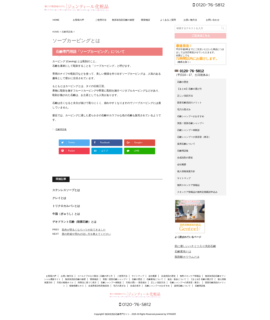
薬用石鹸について (186, 144)
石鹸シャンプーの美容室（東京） (194, 137)
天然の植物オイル (65, 282)
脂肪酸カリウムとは (187, 256)
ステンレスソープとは (66, 190)
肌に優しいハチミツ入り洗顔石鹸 (195, 246)
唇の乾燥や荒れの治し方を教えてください (86, 233)
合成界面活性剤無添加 (98, 286)
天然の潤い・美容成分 (136, 282)
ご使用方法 (100, 20)
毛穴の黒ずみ (184, 109)
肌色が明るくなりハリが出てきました (84, 229)
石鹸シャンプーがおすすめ (190, 116)
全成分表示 (135, 286)
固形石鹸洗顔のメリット (189, 102)
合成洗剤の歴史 (185, 157)
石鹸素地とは (183, 251)
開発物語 (145, 20)
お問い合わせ (212, 20)
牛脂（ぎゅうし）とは (66, 213)
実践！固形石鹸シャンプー (190, 123)
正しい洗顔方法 (185, 95)
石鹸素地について (155, 279)
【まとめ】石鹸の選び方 (189, 89)
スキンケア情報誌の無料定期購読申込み (197, 192)
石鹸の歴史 (182, 82)
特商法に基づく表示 (87, 282)
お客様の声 (78, 20)
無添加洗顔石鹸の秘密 (123, 20)
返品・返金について (177, 279)
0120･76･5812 (209, 4)
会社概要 (181, 164)
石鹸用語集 (61, 129)
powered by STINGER (165, 314)
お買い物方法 (190, 20)
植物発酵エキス (76, 286)
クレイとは (59, 198)
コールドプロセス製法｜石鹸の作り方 (95, 276)
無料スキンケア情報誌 (188, 185)
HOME (56, 20)
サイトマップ (184, 178)
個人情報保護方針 (186, 171)
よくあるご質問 (168, 20)
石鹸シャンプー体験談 (188, 130)
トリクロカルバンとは (66, 205)
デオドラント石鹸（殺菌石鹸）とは (74, 221)
